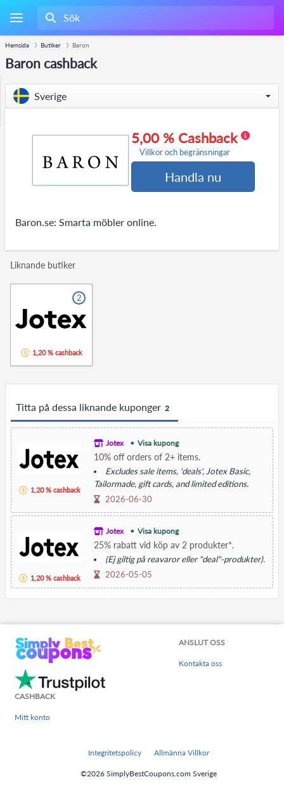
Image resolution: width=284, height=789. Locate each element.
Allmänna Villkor (181, 752)
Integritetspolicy (114, 752)
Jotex (115, 443)
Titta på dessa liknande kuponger (94, 408)
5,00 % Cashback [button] (190, 143)
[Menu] (16, 18)
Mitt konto (32, 717)
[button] (142, 96)
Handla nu (193, 176)
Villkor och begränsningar (184, 152)
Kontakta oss (200, 663)
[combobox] (154, 17)
